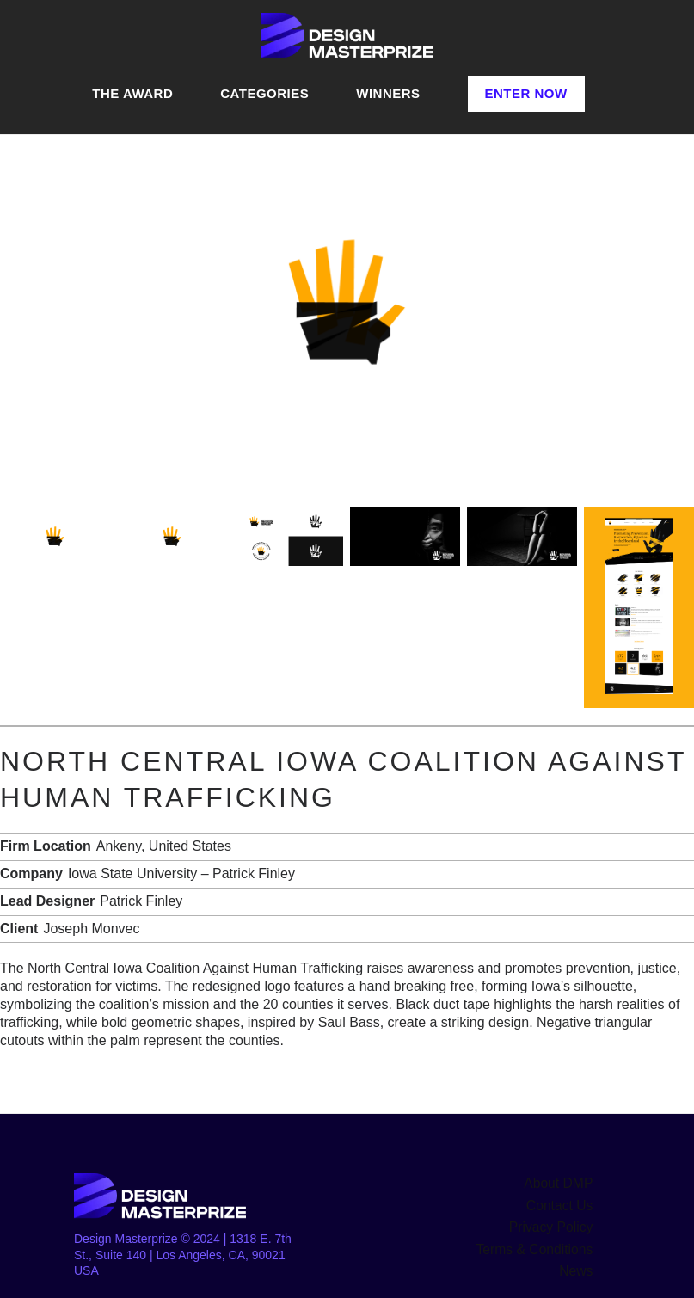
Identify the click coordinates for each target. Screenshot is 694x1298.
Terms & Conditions (540, 1243)
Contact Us (563, 1203)
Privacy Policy (555, 1223)
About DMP (562, 1183)
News (577, 1263)
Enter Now (526, 93)
